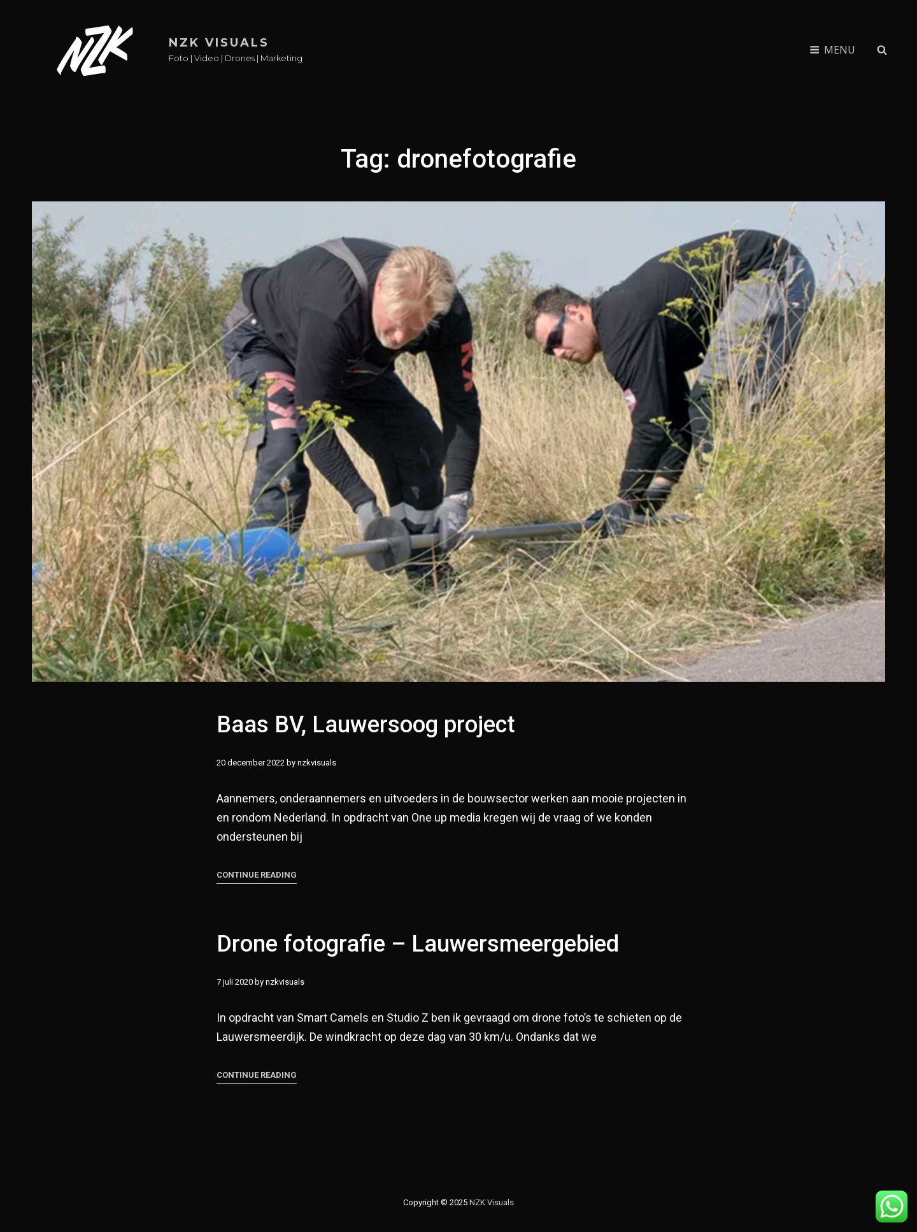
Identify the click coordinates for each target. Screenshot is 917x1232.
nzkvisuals (316, 762)
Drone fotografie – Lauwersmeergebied (418, 965)
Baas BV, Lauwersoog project (366, 724)
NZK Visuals (219, 43)
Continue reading (257, 875)
